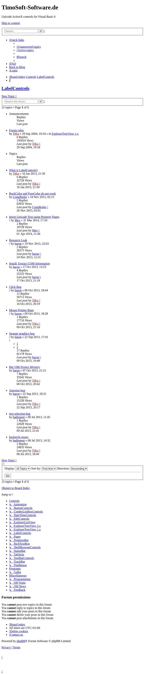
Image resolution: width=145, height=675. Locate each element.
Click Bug (15, 286)
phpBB (21, 641)
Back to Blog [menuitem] (17, 67)
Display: (17, 468)
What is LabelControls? (23, 170)
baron (18, 243)
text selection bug (19, 413)
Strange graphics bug (22, 333)
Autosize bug (17, 390)
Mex (17, 220)
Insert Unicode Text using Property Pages (34, 216)
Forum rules (16, 130)
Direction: (72, 468)
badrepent (19, 417)
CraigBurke (20, 197)
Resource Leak (18, 240)
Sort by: (43, 468)
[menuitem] (29, 46)
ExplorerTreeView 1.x (65, 133)
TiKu (16, 133)
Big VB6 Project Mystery (24, 367)
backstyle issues (19, 437)
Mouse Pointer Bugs (21, 310)
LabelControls (15, 88)
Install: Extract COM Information (29, 263)
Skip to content (11, 23)
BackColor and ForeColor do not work (32, 193)
